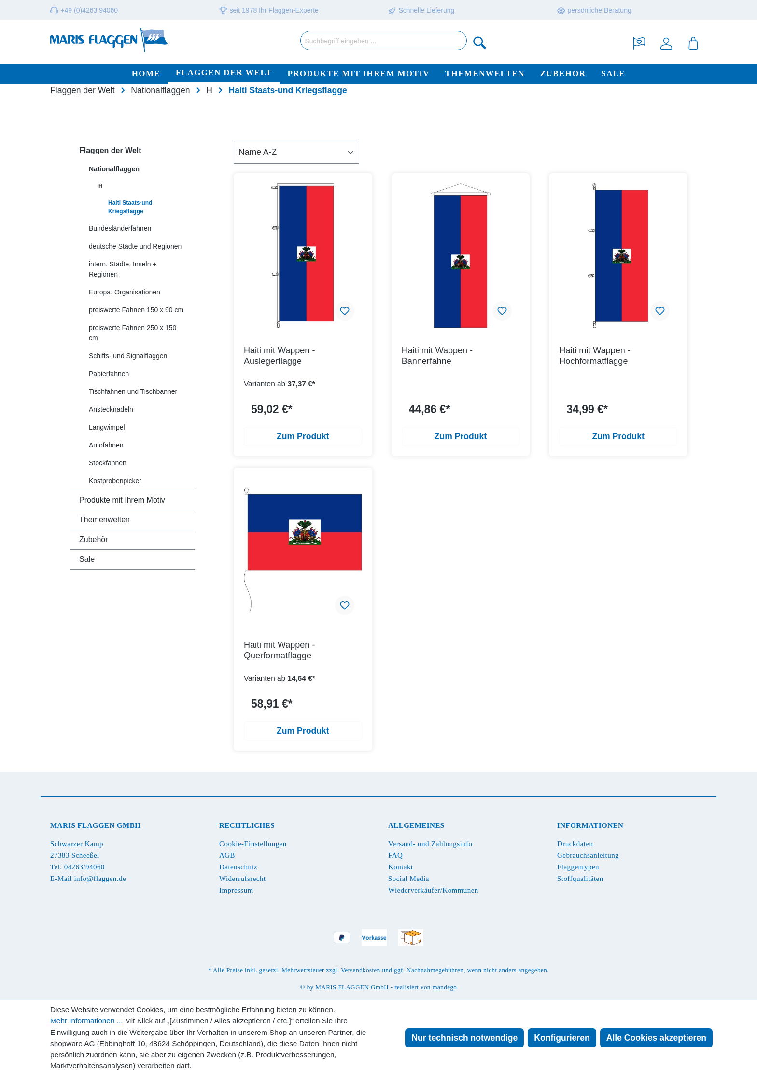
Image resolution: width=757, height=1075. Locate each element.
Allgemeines (416, 825)
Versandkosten (360, 970)
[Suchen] (479, 42)
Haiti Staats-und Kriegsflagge (130, 207)
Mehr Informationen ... (86, 1021)
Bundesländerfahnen (120, 228)
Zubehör (93, 539)
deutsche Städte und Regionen (135, 246)
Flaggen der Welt (110, 150)
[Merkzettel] (639, 42)
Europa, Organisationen (124, 292)
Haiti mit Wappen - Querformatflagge (279, 650)
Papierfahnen (109, 373)
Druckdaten (575, 844)
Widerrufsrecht (242, 878)
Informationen (590, 825)
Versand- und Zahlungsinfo (430, 844)
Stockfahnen (107, 463)
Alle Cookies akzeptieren (656, 1038)
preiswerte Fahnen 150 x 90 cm (136, 310)
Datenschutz (238, 867)
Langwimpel (107, 427)
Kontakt (400, 867)
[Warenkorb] (693, 42)
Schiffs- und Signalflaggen (128, 356)
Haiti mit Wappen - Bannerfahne (437, 356)
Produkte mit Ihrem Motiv (122, 500)
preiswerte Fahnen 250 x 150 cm (132, 333)
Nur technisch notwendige (464, 1038)
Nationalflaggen (114, 169)
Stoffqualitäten (580, 878)
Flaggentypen (578, 867)
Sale (87, 559)
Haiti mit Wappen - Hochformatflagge (594, 356)
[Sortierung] (296, 152)
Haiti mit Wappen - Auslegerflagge (279, 356)
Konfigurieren (561, 1038)
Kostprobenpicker (115, 481)
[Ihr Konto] (666, 42)
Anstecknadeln (111, 409)
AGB (227, 855)
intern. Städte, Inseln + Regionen (122, 269)
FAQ (395, 855)
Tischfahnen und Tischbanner (133, 391)
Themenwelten (104, 520)
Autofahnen (106, 445)
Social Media (408, 878)
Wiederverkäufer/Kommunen (433, 890)
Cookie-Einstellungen (253, 844)
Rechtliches (247, 825)
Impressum (236, 890)
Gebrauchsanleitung (588, 855)
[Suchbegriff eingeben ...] (383, 40)
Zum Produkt (303, 436)
